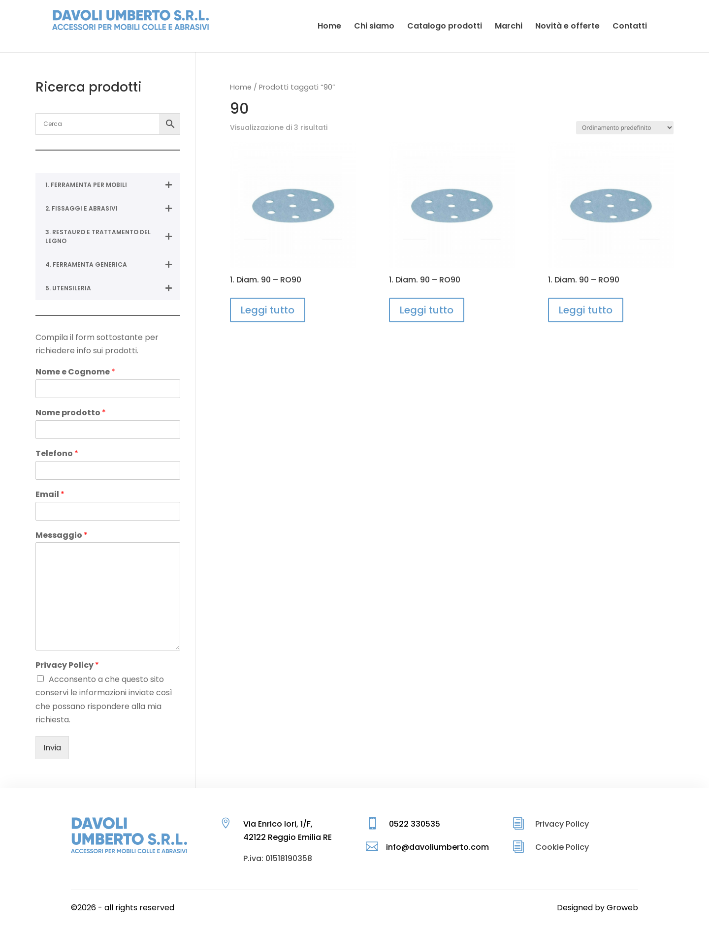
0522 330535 (414, 824)
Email (49, 495)
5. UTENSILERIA (112, 288)
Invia (52, 747)
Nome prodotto (70, 413)
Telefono (56, 454)
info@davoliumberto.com (437, 847)
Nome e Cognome (75, 372)
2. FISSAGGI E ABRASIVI (112, 208)
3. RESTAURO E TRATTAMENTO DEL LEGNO (112, 236)
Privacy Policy (67, 665)
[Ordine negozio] (625, 127)
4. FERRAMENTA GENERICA (112, 265)
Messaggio (61, 535)
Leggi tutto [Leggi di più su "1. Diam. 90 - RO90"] (267, 310)
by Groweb (616, 907)
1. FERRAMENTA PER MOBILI (112, 185)
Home (241, 87)
